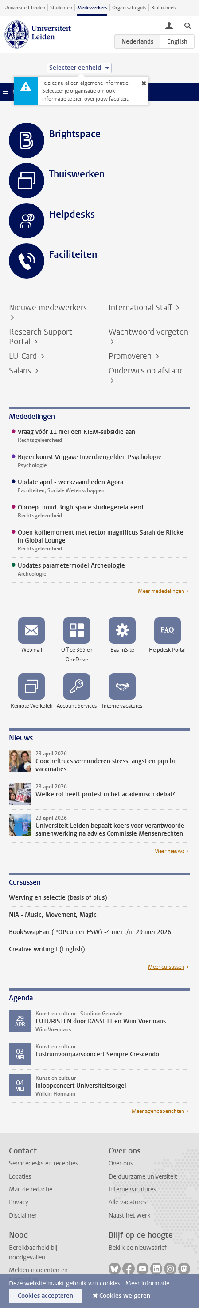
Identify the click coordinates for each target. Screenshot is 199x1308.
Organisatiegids (129, 7)
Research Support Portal (40, 337)
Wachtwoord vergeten (148, 332)
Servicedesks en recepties (43, 1163)
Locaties (20, 1176)
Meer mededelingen (161, 591)
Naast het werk (129, 1215)
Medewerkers (92, 7)
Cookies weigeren (124, 1296)
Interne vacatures (132, 1189)
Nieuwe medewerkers (48, 307)
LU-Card (24, 356)
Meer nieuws (169, 851)
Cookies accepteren (45, 1296)
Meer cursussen (166, 966)
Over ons (121, 1163)
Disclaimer (23, 1215)
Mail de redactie (30, 1189)
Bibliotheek (163, 7)
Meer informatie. (148, 1283)
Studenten (61, 7)
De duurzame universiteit (143, 1176)
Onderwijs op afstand (146, 371)
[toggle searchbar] (187, 25)
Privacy (18, 1202)
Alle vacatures (127, 1202)
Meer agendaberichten (158, 1111)
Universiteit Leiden (24, 7)
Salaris (21, 371)
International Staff (141, 307)
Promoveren (131, 356)
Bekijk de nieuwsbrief (138, 1248)
